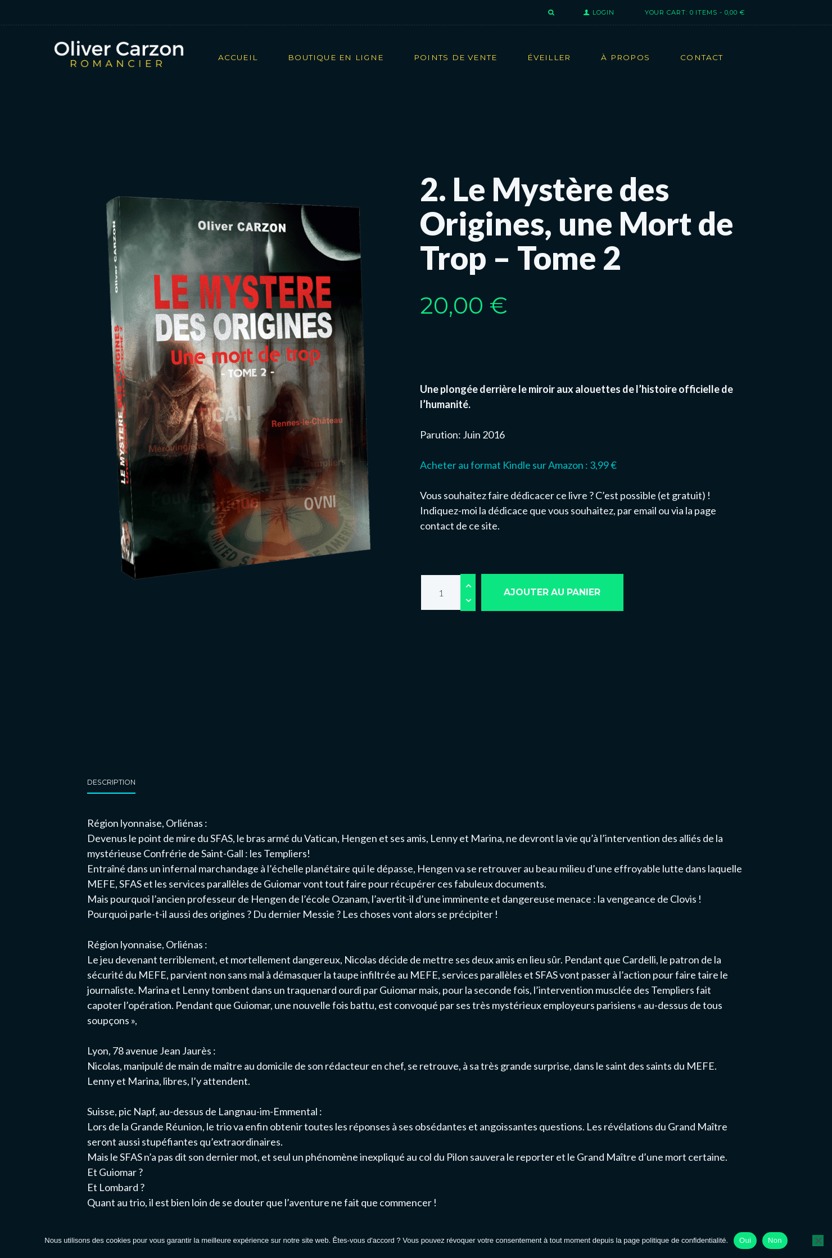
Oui (745, 1240)
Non (775, 1240)
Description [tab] (111, 782)
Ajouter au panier (552, 592)
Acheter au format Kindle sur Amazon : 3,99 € (518, 465)
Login (603, 12)
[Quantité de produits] (448, 592)
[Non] (818, 1240)
